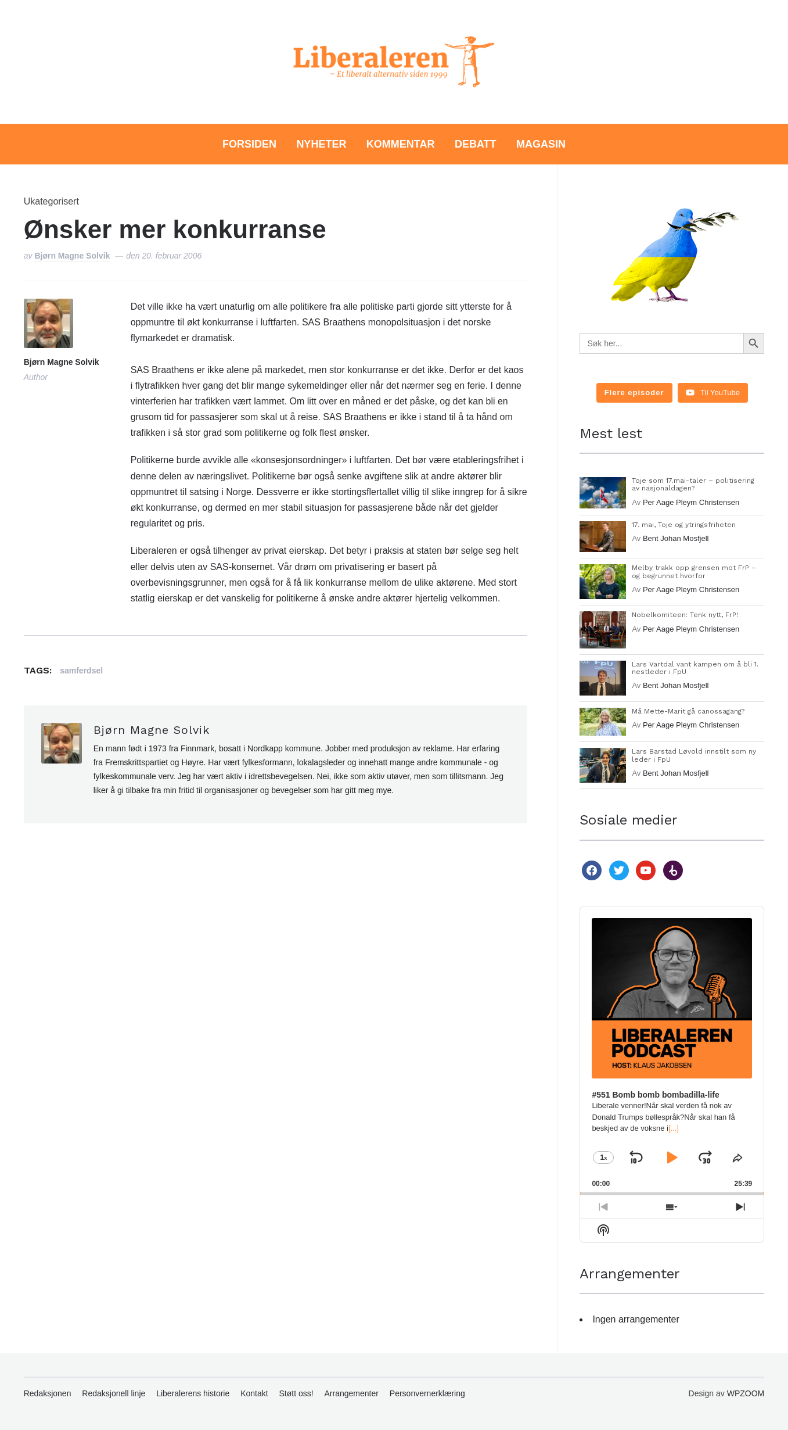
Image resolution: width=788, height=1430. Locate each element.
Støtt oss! (296, 1393)
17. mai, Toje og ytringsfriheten (684, 525)
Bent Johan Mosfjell (675, 538)
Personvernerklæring (427, 1393)
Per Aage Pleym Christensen (691, 502)
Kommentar (400, 144)
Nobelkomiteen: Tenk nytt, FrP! (685, 615)
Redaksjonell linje (113, 1393)
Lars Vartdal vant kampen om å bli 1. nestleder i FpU (695, 668)
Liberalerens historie (192, 1393)
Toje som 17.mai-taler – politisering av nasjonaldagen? (693, 484)
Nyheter (321, 144)
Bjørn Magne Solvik (72, 255)
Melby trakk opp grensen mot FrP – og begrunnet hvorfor (694, 571)
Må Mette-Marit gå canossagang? (688, 711)
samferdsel (81, 670)
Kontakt (254, 1393)
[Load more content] (634, 393)
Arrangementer (352, 1393)
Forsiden (249, 144)
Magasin (541, 144)
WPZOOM (746, 1393)
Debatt (475, 144)
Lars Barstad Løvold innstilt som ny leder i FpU (694, 755)
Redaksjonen (47, 1393)
